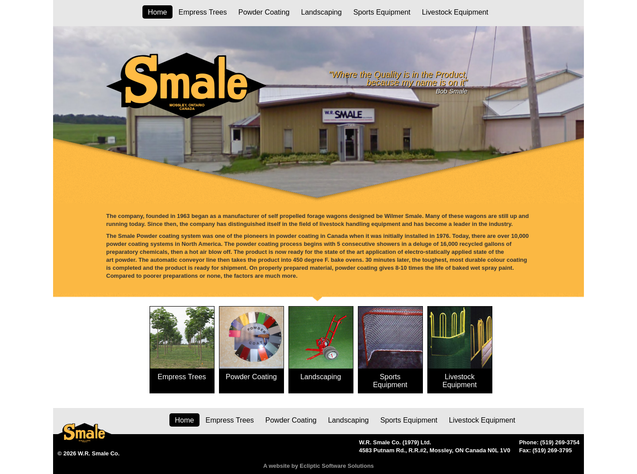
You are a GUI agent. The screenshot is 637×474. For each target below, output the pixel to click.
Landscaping (321, 12)
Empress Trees (203, 12)
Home (157, 12)
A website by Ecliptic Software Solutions (318, 465)
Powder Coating (264, 12)
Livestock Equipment (455, 12)
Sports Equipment (382, 12)
